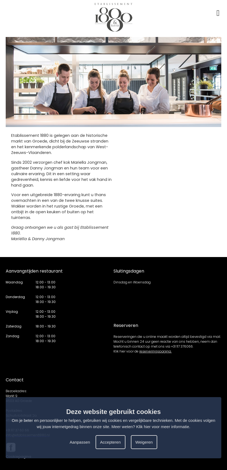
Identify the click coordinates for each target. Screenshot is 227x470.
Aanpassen (80, 442)
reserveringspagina (155, 351)
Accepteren (110, 442)
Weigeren (144, 442)
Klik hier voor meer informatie (162, 426)
